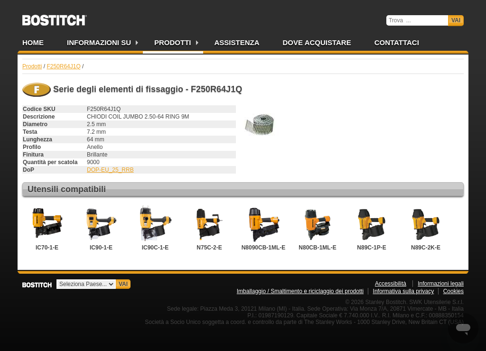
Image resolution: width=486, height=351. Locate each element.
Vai (455, 20)
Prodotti (172, 42)
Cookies (453, 291)
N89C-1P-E (372, 228)
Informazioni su (99, 42)
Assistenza (237, 42)
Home (33, 42)
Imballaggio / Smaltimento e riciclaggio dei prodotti (300, 291)
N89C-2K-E (426, 228)
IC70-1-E (47, 228)
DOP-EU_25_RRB (110, 169)
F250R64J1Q (63, 66)
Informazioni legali (441, 283)
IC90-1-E (101, 228)
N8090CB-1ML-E (264, 228)
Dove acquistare (317, 42)
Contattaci (396, 42)
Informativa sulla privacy (403, 291)
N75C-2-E (209, 228)
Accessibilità (390, 283)
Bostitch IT (54, 17)
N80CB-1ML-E (317, 228)
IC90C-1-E (155, 228)
